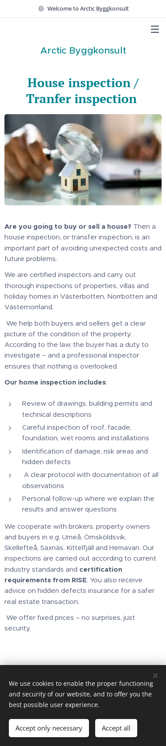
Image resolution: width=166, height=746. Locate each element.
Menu (155, 29)
